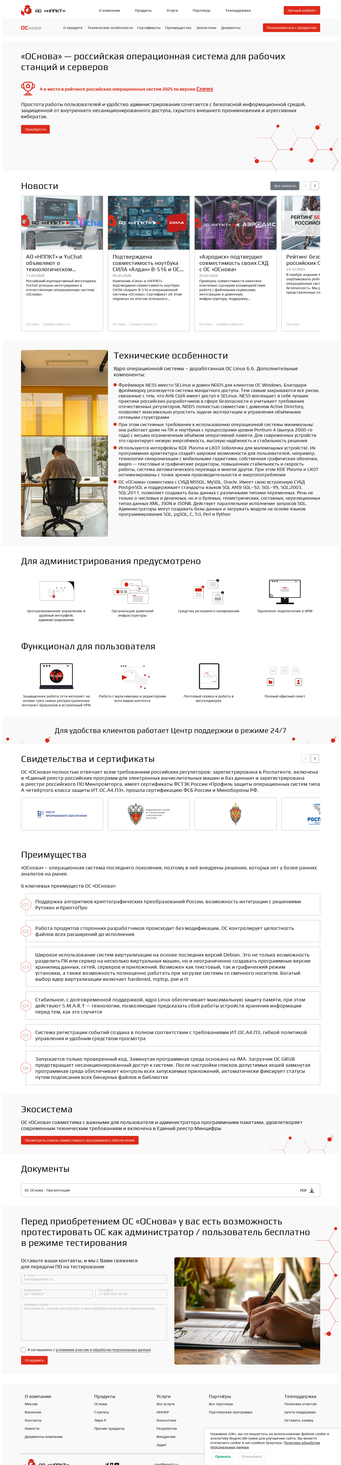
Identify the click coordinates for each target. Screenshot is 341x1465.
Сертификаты (149, 27)
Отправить (34, 1341)
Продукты (143, 10)
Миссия (31, 1384)
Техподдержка (238, 10)
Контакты (33, 1401)
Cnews (204, 88)
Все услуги (165, 1384)
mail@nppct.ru (166, 1445)
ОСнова (32, 324)
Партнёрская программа (230, 1392)
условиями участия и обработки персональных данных (103, 1330)
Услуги (172, 10)
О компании (109, 10)
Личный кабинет (302, 10)
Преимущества (178, 27)
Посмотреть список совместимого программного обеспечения (80, 1120)
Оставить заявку (298, 1401)
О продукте (73, 27)
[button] (315, 185)
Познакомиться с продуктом (291, 27)
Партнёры (201, 10)
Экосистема (206, 27)
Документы (230, 27)
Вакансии (33, 1392)
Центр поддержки (300, 1392)
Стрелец (101, 1392)
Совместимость (56, 324)
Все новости (284, 186)
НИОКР (163, 1392)
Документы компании (43, 1417)
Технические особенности (110, 27)
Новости (32, 1409)
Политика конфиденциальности (48, 1457)
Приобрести (35, 129)
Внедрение (166, 1417)
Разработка (167, 1409)
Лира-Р (100, 1401)
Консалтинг (167, 1401)
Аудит (162, 1425)
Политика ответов (300, 1384)
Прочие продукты (109, 1409)
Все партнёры (221, 1384)
